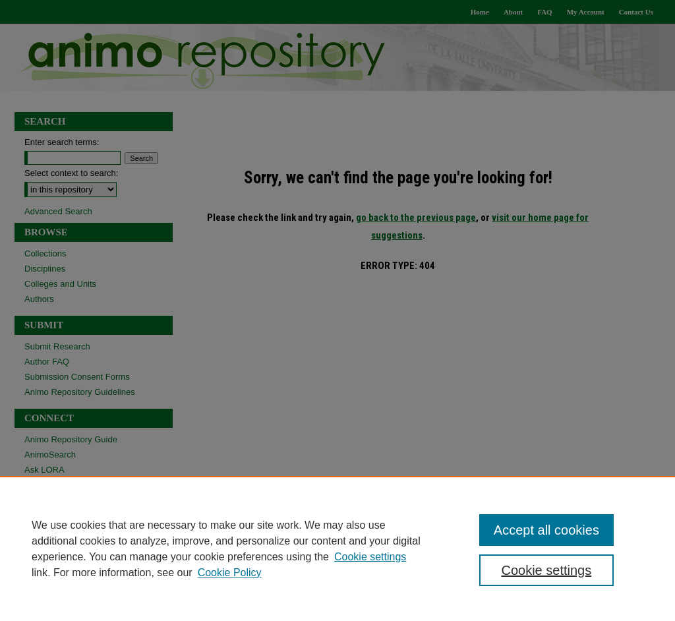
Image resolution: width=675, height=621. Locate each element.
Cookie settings (370, 556)
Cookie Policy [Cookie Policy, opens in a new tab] (230, 572)
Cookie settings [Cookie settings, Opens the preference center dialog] (546, 570)
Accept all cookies (546, 530)
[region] (337, 548)
